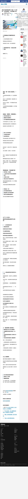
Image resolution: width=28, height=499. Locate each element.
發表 (23, 1)
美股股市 (2, 454)
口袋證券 (2, 449)
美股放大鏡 (2, 448)
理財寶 (2, 429)
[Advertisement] (9, 72)
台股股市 (2, 453)
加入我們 (7, 425)
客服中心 (15, 448)
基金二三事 (11, 14)
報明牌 (15, 439)
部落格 (5, 425)
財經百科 (2, 447)
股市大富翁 (15, 436)
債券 (1, 458)
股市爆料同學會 (3, 439)
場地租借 (15, 452)
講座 (1, 432)
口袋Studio (15, 444)
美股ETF (2, 457)
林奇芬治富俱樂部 (9, 390)
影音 (1, 434)
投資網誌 (2, 443)
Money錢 (2, 444)
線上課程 (2, 433)
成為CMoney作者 (16, 451)
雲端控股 (15, 438)
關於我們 (2, 425)
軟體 (1, 431)
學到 (15, 443)
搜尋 (19, 1)
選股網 (15, 437)
